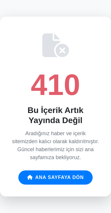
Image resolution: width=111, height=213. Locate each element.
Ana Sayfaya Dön (55, 177)
